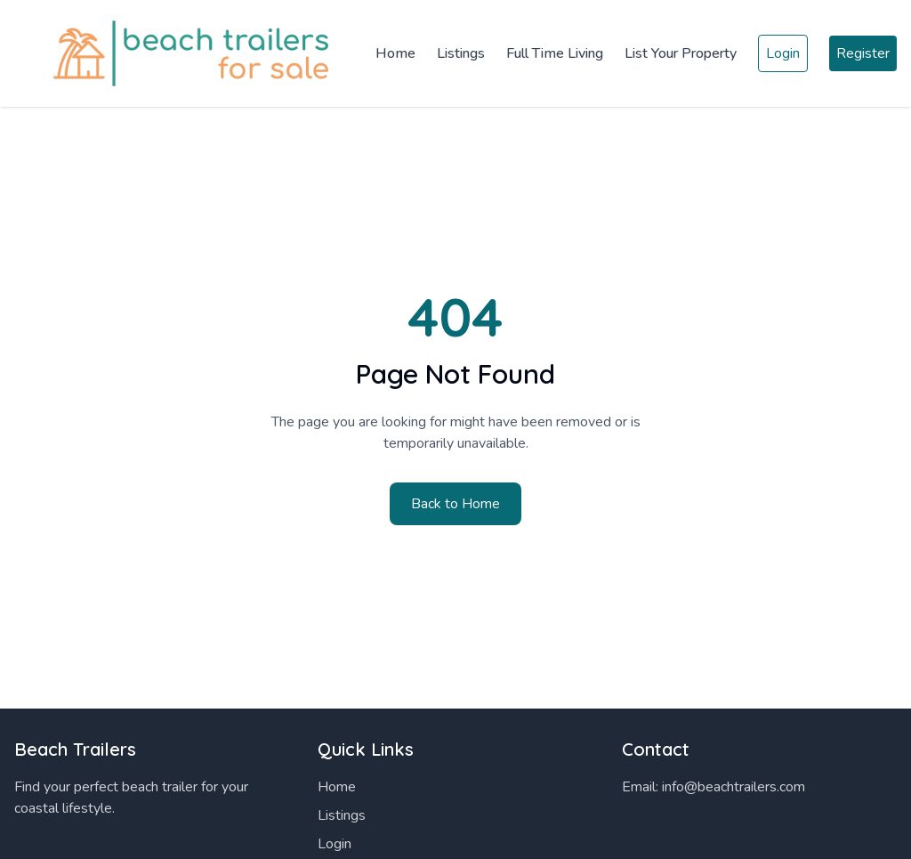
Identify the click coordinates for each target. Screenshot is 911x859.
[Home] (178, 53)
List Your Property (681, 53)
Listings (461, 53)
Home (395, 53)
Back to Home (455, 504)
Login (783, 53)
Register (863, 53)
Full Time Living (554, 53)
